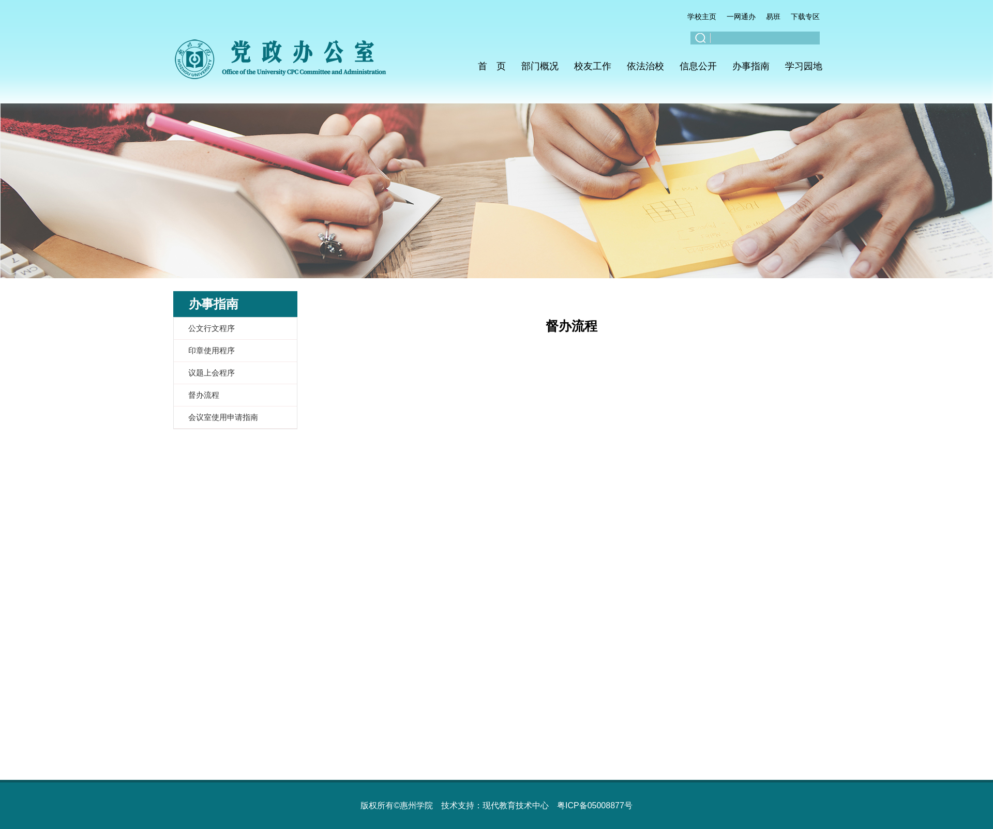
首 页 (492, 66)
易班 (773, 16)
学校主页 (701, 16)
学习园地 (803, 66)
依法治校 (645, 66)
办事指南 (751, 66)
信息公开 (698, 66)
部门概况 (540, 66)
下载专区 (805, 16)
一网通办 (741, 16)
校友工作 (592, 66)
